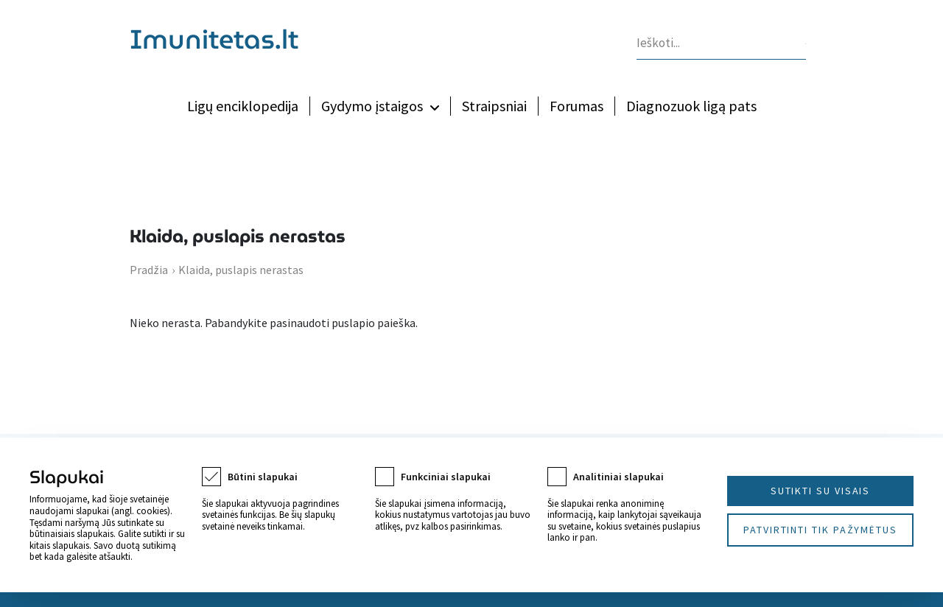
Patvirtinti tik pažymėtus (820, 529)
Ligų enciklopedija (242, 106)
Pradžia (149, 269)
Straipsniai (494, 106)
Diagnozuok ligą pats (691, 106)
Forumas (576, 106)
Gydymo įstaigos (372, 106)
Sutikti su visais (821, 490)
